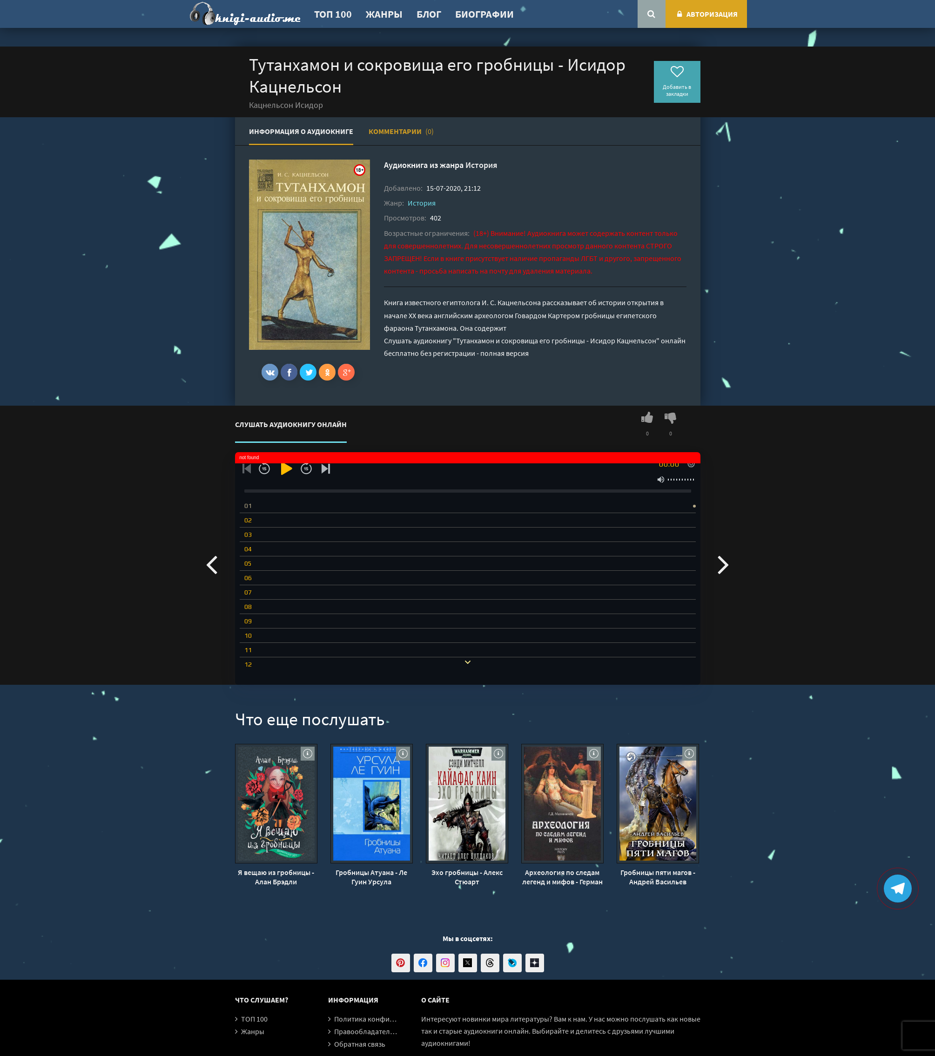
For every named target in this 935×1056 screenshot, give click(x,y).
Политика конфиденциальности (387, 1018)
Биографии (484, 13)
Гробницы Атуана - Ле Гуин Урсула (371, 877)
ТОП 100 (333, 13)
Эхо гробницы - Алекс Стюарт (467, 877)
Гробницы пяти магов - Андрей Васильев (657, 877)
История (481, 165)
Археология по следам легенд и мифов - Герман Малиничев (562, 877)
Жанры (384, 13)
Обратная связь (359, 1044)
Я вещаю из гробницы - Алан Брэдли (276, 877)
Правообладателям (366, 1031)
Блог (429, 13)
